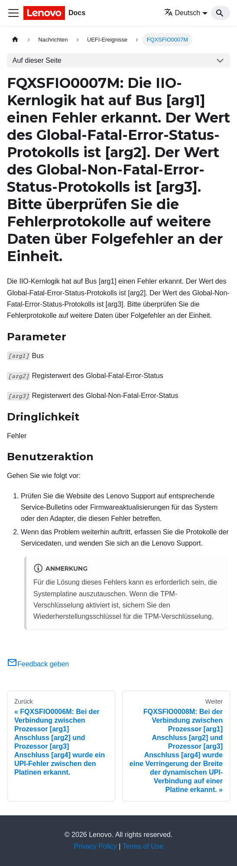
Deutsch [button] (182, 12)
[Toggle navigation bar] (13, 12)
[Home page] (15, 39)
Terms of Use (143, 846)
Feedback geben (38, 664)
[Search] (220, 13)
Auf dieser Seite (37, 60)
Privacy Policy (95, 846)
